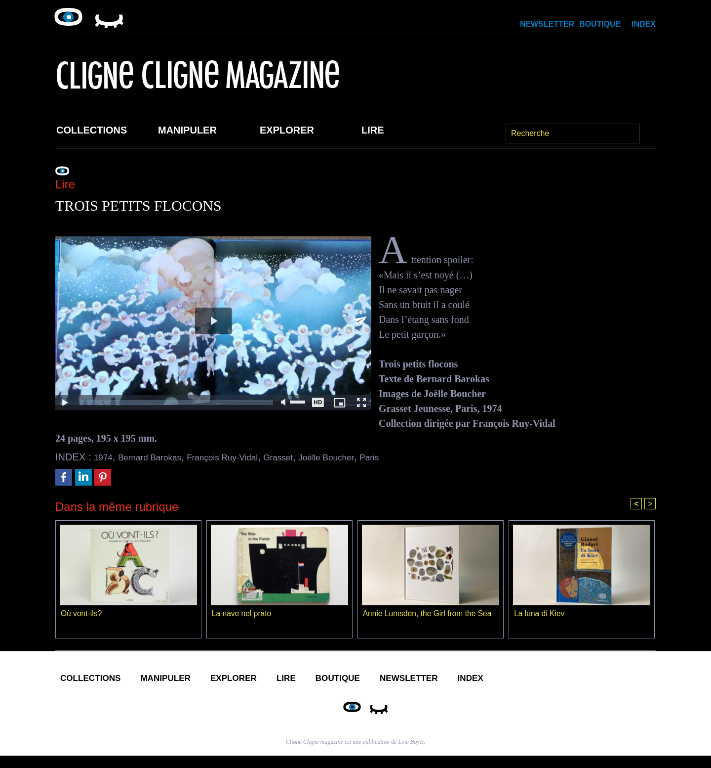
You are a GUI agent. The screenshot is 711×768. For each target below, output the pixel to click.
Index (644, 24)
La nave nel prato (242, 614)
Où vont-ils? (82, 614)
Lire (372, 130)
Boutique (600, 24)
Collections (91, 130)
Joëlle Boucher (362, 457)
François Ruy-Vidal (242, 457)
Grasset (306, 457)
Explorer (287, 130)
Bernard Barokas (158, 457)
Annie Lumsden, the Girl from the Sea (429, 614)
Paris (411, 457)
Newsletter (547, 24)
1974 (105, 457)
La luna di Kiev (540, 614)
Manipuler (187, 130)
